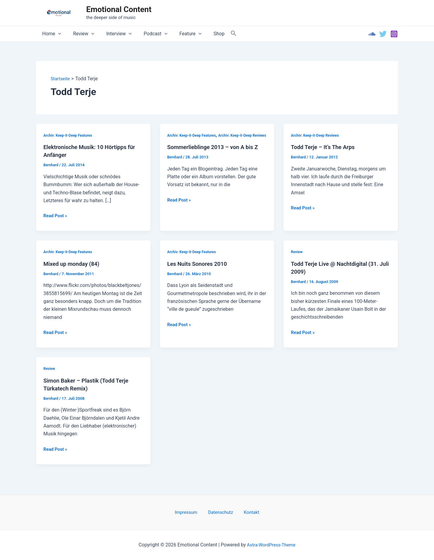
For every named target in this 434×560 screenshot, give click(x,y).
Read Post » (56, 216)
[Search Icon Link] (219, 33)
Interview (113, 33)
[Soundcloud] (372, 34)
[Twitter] (383, 34)
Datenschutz (220, 512)
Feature (179, 33)
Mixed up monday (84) (73, 264)
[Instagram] (394, 34)
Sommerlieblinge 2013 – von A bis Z (216, 155)
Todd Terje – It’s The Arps (325, 147)
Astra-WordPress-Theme (271, 545)
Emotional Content (118, 9)
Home (50, 33)
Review (80, 33)
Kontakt (247, 512)
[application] (57, 33)
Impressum (190, 512)
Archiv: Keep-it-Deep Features (69, 135)
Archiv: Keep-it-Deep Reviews (317, 135)
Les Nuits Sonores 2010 (199, 264)
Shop (205, 34)
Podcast (147, 33)
